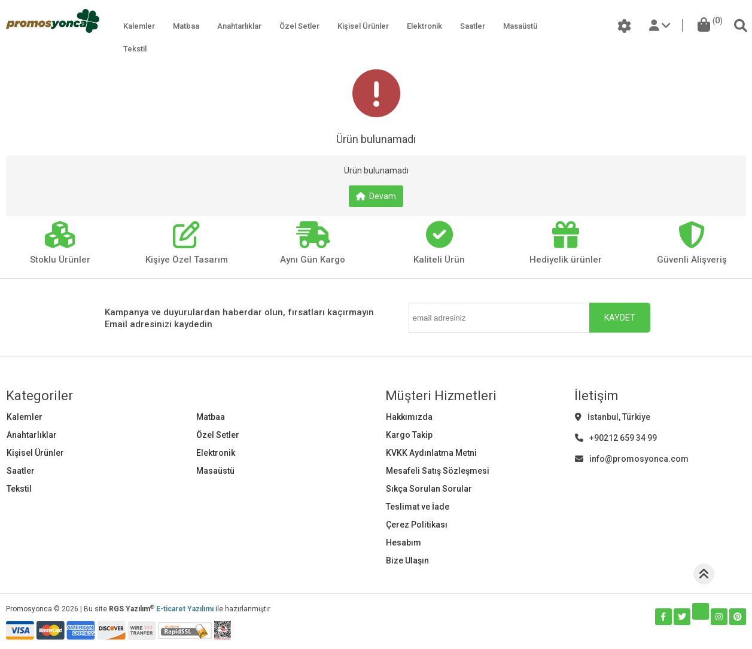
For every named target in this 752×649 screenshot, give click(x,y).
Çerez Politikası (416, 524)
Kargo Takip (409, 435)
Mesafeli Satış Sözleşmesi (437, 471)
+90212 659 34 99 (616, 438)
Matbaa (186, 26)
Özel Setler (299, 26)
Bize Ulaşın (407, 560)
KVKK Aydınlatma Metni (431, 453)
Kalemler (139, 26)
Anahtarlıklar (239, 26)
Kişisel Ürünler (363, 26)
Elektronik (424, 26)
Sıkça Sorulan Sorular (429, 488)
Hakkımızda (409, 417)
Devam (376, 196)
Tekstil (135, 48)
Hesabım (403, 542)
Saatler (472, 26)
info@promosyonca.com (632, 459)
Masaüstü (520, 26)
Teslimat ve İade (417, 506)
